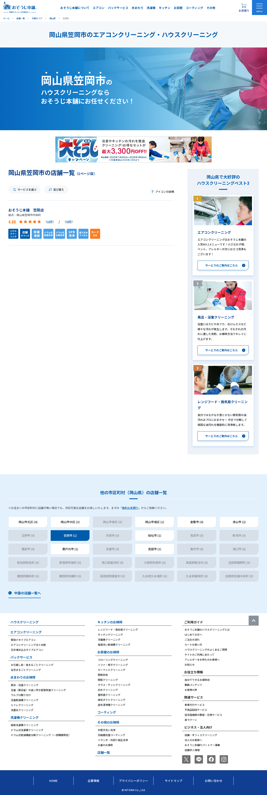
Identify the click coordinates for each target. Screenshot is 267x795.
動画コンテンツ (193, 684)
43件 (69, 222)
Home (53, 781)
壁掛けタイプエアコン (23, 639)
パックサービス (118, 8)
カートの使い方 (193, 644)
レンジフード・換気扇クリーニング (118, 629)
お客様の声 (191, 689)
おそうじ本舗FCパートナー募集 (202, 745)
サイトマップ (173, 781)
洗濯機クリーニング (24, 717)
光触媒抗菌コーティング (111, 735)
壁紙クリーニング (108, 679)
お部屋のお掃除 (108, 652)
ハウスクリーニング (24, 622)
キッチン (164, 8)
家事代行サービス (195, 704)
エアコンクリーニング (26, 632)
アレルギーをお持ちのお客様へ (202, 659)
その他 (211, 8)
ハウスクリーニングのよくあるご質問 (206, 649)
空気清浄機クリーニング (111, 704)
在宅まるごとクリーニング (26, 669)
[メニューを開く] (259, 7)
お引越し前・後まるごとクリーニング (32, 664)
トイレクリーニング (22, 705)
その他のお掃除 (108, 722)
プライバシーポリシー (133, 781)
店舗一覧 (103, 752)
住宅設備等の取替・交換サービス (203, 714)
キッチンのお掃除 (109, 622)
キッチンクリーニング (110, 634)
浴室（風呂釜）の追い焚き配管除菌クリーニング (38, 690)
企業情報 (93, 781)
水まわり (137, 8)
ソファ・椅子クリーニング (113, 664)
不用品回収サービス (196, 709)
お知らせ (190, 664)
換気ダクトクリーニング (111, 699)
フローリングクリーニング (113, 659)
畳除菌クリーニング (109, 694)
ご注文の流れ (192, 639)
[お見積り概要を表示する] (244, 7)
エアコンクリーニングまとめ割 (28, 644)
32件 (50, 222)
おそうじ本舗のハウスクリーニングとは (207, 629)
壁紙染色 (103, 674)
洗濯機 (151, 8)
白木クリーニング (108, 689)
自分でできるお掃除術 (197, 679)
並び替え (58, 189)
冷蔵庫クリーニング (109, 639)
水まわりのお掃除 (22, 677)
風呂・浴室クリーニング (24, 685)
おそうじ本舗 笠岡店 (26, 209)
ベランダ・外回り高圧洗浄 (113, 740)
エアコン (99, 8)
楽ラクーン (191, 719)
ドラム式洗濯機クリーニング (27, 730)
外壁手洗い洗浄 (106, 730)
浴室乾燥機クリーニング (24, 700)
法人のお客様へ (193, 740)
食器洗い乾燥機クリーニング (114, 644)
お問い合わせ (213, 781)
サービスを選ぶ (27, 189)
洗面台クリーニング (22, 710)
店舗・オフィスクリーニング (201, 735)
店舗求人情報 (192, 750)
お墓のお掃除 (105, 745)
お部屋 (178, 8)
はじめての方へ (193, 634)
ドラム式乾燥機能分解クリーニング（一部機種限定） (41, 735)
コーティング (194, 8)
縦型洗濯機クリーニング (24, 725)
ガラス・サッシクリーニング (114, 684)
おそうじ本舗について (74, 8)
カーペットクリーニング (111, 669)
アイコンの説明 (164, 192)
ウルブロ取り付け (21, 695)
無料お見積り (130, 508)
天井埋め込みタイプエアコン (27, 649)
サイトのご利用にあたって (199, 654)
